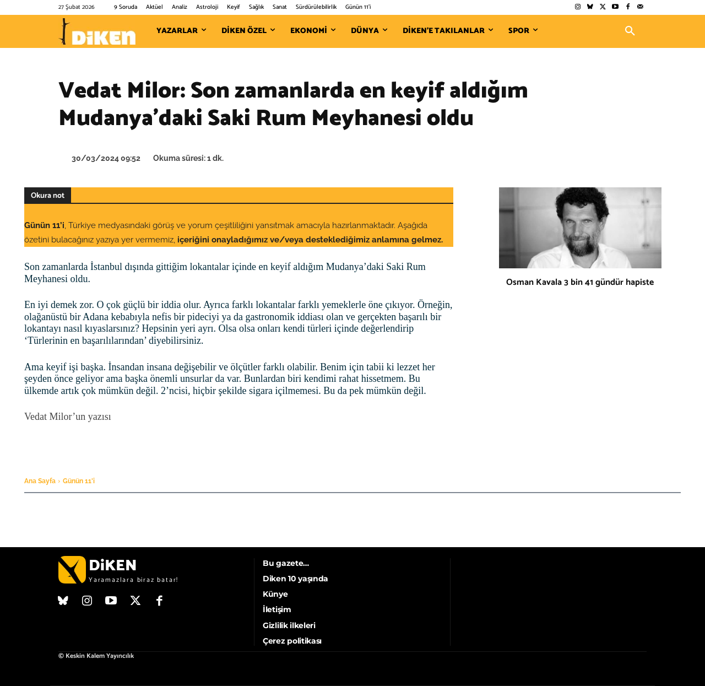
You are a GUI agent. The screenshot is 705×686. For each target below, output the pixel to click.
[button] (630, 31)
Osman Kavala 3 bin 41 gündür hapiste (580, 282)
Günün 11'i (79, 481)
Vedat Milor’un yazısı (67, 416)
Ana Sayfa (40, 481)
